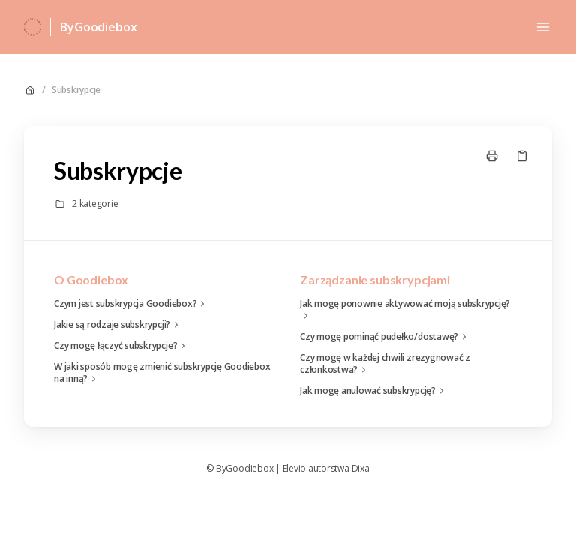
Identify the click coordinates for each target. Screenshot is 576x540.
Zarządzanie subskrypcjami (375, 279)
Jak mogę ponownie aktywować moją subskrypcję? (405, 310)
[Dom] (32, 27)
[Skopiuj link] (522, 156)
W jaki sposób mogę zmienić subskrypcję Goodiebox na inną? (162, 373)
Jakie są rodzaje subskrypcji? (118, 325)
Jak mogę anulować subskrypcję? (374, 391)
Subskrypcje (76, 90)
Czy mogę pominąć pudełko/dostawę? (385, 337)
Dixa (361, 469)
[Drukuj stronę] (492, 156)
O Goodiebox (91, 279)
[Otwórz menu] (543, 27)
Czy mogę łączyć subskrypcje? (121, 346)
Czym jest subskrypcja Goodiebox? (131, 304)
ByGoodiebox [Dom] (98, 27)
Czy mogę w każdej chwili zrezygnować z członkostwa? (385, 364)
